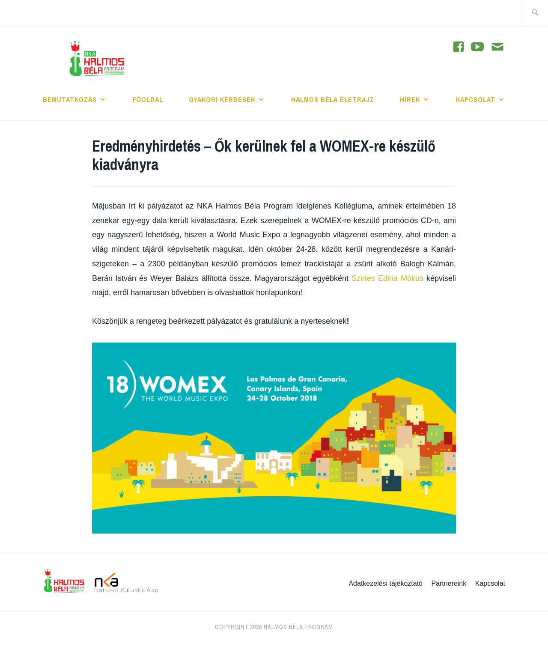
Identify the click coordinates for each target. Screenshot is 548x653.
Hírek (410, 99)
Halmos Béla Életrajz (332, 99)
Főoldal (148, 99)
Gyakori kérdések (222, 99)
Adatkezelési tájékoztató (385, 583)
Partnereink (448, 583)
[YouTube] (459, 47)
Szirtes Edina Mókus (387, 278)
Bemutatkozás (70, 99)
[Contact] (497, 47)
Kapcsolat (475, 99)
